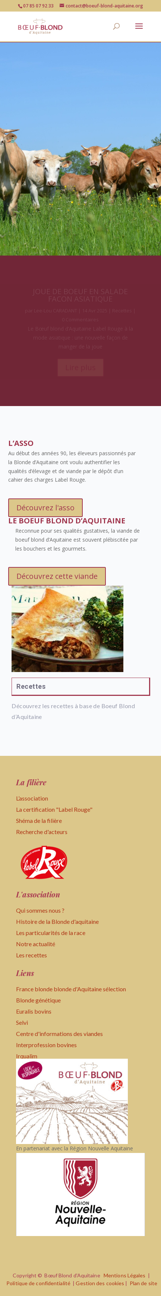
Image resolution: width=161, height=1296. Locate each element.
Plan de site (143, 1283)
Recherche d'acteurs (41, 831)
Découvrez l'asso (45, 508)
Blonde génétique (38, 1000)
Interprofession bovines (46, 1044)
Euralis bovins (33, 1011)
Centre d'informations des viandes (59, 1033)
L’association (32, 798)
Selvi (22, 1022)
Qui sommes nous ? (40, 910)
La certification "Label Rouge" (54, 809)
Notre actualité (35, 943)
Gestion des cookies (100, 1283)
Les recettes (31, 954)
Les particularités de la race (50, 932)
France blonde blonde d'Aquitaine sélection (71, 988)
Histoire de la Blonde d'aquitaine (57, 921)
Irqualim (26, 1055)
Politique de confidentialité (38, 1283)
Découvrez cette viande (57, 576)
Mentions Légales (125, 1275)
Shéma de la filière (39, 820)
